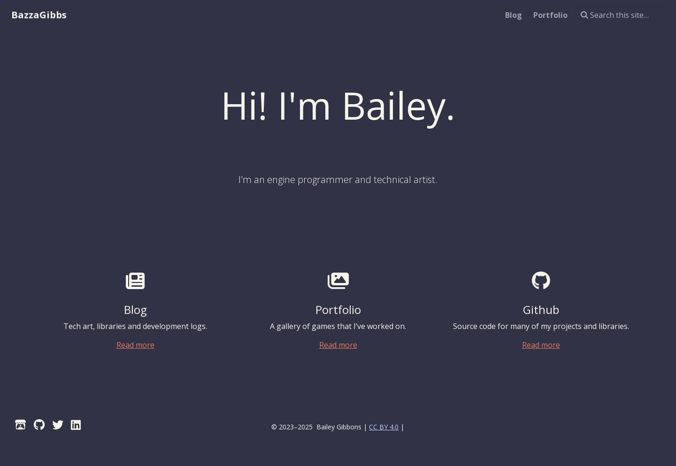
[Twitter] (57, 424)
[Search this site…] (622, 15)
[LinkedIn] (76, 424)
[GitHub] (39, 424)
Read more (135, 345)
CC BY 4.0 (384, 426)
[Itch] (20, 424)
